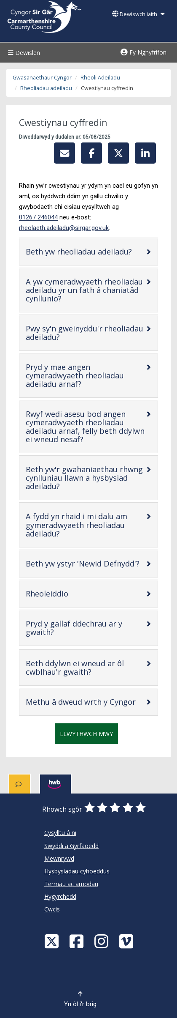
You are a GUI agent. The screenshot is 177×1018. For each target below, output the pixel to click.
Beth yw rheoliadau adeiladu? (85, 251)
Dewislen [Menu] (23, 53)
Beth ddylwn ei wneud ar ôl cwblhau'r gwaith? (85, 667)
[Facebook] (77, 940)
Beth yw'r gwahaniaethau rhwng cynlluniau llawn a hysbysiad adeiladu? (84, 477)
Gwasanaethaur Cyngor (42, 77)
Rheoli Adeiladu (100, 77)
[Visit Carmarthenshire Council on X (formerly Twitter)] (52, 940)
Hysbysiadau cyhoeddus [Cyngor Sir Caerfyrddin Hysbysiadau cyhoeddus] (77, 871)
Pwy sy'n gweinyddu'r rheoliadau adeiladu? (84, 332)
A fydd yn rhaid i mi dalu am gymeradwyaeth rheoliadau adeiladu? (76, 524)
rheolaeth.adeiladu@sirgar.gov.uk (64, 228)
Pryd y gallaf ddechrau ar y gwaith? (74, 627)
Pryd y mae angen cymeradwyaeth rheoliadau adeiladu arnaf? (80, 375)
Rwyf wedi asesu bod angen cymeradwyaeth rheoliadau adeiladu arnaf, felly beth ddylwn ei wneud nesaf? (85, 426)
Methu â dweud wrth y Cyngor (85, 701)
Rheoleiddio (74, 593)
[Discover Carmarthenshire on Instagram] (102, 940)
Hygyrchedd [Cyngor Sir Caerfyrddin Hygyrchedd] (60, 896)
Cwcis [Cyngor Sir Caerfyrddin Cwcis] (52, 909)
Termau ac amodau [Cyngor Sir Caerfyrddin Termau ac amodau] (71, 884)
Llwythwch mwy (86, 734)
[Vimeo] (127, 940)
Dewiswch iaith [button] (138, 14)
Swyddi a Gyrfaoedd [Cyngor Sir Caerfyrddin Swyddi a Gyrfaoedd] (71, 846)
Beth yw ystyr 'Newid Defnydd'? (85, 563)
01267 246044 (38, 217)
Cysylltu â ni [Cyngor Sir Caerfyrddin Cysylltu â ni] (60, 833)
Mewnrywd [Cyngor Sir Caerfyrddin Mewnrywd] (59, 858)
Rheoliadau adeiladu (46, 88)
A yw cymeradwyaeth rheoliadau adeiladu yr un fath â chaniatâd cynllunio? (84, 290)
